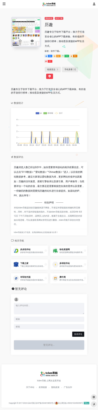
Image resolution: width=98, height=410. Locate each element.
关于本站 (30, 387)
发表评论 (78, 334)
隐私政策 (55, 387)
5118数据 (27, 172)
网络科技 (48, 18)
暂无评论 (21, 289)
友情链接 (43, 387)
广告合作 (68, 387)
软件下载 (59, 18)
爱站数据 (40, 172)
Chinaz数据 (54, 172)
